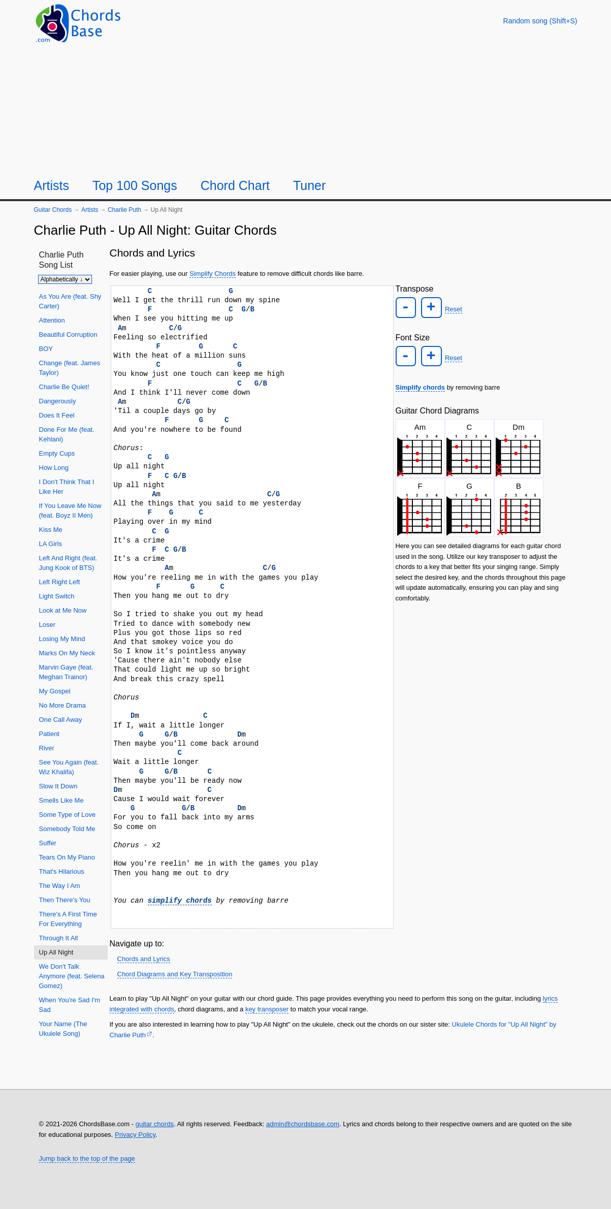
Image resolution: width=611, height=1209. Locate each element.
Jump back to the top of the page (87, 1158)
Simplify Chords (212, 273)
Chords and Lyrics (143, 959)
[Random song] (540, 20)
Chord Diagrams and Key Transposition (175, 974)
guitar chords (155, 1124)
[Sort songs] (65, 279)
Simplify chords (420, 386)
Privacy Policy (135, 1134)
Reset (452, 308)
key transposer (266, 1009)
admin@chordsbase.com (302, 1124)
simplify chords (180, 900)
